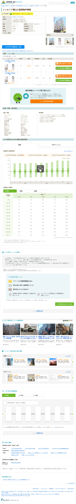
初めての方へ (36, 488)
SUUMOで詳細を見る (63, 68)
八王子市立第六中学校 (30, 448)
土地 (71, 491)
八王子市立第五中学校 (16, 448)
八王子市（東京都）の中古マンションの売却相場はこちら (16, 479)
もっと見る (68, 356)
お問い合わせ (71, 488)
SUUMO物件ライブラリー (22, 5)
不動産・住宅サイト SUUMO (8, 5)
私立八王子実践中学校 (43, 448)
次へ (73, 414)
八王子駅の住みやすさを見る (64, 304)
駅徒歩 (35, 191)
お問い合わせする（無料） (63, 64)
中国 (24, 495)
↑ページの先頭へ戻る (70, 483)
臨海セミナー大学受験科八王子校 (58, 452)
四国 (21, 495)
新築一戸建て (61, 491)
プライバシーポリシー (60, 488)
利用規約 (51, 488)
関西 (19, 495)
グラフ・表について (68, 151)
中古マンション (55, 491)
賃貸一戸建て (35, 491)
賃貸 (29, 13)
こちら (55, 427)
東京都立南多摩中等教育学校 (18, 450)
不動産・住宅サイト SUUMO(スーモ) (8, 491)
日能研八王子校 (15, 455)
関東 (8, 495)
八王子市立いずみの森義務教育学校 (60, 448)
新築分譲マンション (47, 491)
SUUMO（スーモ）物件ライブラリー (12, 2)
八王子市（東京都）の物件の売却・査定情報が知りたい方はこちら (17, 50)
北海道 (2, 495)
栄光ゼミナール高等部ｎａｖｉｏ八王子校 (38, 452)
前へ (3, 414)
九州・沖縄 (27, 495)
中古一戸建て (67, 491)
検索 (73, 2)
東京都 (31, 5)
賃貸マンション (23, 491)
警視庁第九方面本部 (16, 462)
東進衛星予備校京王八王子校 (18, 452)
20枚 (6, 70)
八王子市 (36, 5)
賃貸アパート (29, 491)
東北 (5, 495)
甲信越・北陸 (12, 495)
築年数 (21, 191)
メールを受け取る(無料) (46, 101)
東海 (16, 495)
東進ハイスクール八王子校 (28, 455)
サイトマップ (44, 488)
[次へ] (73, 362)
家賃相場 (40, 491)
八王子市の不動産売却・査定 (13, 47)
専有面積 (7, 191)
